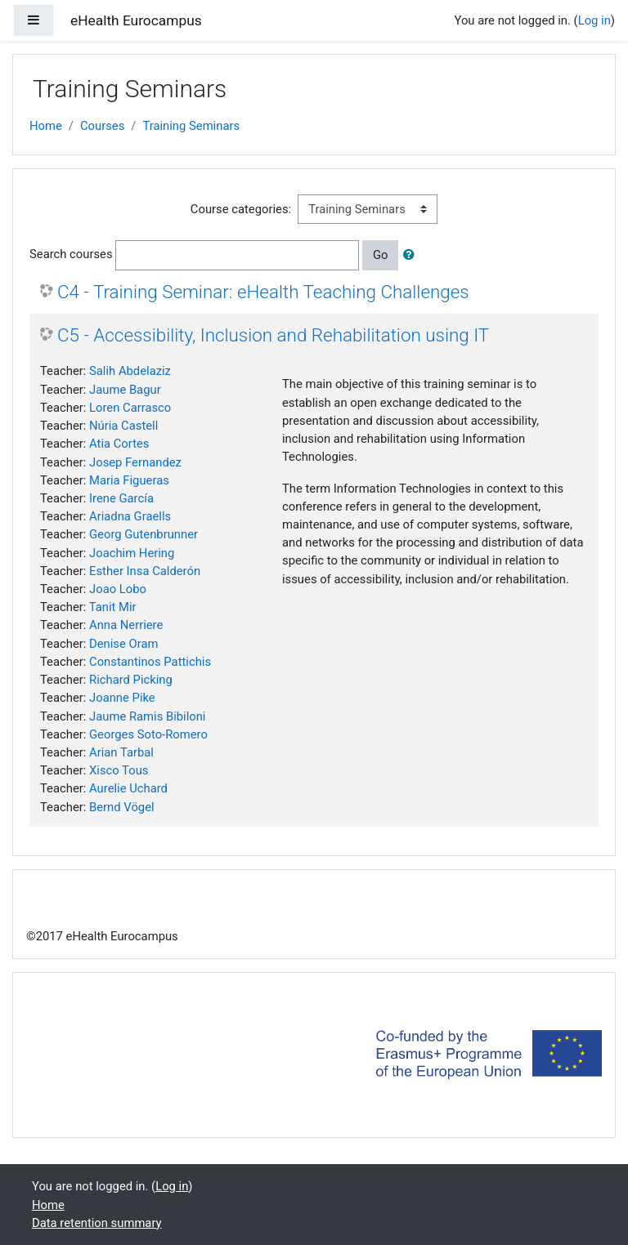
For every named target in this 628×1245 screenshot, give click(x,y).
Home (45, 125)
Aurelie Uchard (128, 788)
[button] (412, 255)
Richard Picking (131, 679)
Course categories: (241, 209)
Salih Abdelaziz (130, 371)
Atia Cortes (119, 443)
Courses (102, 125)
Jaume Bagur (125, 389)
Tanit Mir (113, 607)
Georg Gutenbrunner (143, 534)
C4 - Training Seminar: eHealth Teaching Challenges (263, 291)
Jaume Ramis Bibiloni (147, 716)
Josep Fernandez (135, 462)
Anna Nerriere (126, 625)
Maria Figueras (129, 480)
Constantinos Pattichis (150, 661)
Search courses (71, 254)
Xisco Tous (118, 770)
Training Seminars (191, 125)
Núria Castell (123, 425)
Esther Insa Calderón (144, 571)
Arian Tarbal (121, 752)
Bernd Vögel (122, 807)
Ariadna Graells (130, 516)
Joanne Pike (122, 697)
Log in (594, 20)
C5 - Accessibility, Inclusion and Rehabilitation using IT (273, 335)
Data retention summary (97, 1223)
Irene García (121, 498)
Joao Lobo (117, 589)
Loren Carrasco (130, 407)
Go (380, 255)
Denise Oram (123, 643)
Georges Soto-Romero (148, 734)
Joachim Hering (131, 553)
